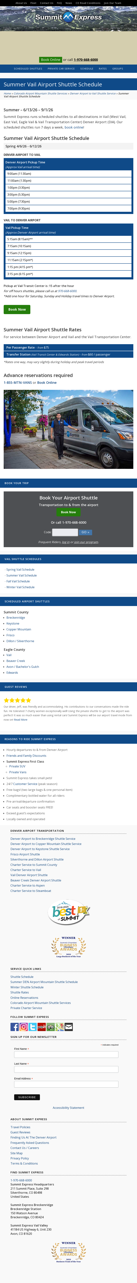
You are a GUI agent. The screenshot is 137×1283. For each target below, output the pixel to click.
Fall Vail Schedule (18, 581)
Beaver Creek (15, 661)
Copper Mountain (18, 629)
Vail (8, 655)
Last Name (21, 1064)
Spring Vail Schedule (20, 570)
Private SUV (17, 766)
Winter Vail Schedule (20, 587)
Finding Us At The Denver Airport (33, 1137)
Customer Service (25, 784)
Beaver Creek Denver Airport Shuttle (35, 880)
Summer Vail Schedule (21, 575)
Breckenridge (15, 618)
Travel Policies (20, 1127)
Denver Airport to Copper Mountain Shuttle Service (45, 844)
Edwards (12, 673)
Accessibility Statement (68, 1108)
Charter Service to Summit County (33, 865)
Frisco (10, 635)
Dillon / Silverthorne (20, 641)
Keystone (12, 623)
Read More (20, 719)
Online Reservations (24, 998)
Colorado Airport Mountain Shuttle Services (40, 93)
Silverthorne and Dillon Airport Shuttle (37, 859)
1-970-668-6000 (86, 59)
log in (66, 542)
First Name (21, 1049)
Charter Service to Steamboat (30, 891)
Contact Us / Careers (24, 1148)
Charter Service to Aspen (27, 885)
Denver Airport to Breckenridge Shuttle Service (42, 839)
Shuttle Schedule (21, 977)
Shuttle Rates (19, 992)
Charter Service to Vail (25, 870)
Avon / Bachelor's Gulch (22, 667)
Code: (47, 532)
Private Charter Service (26, 1008)
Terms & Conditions (24, 1163)
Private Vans (17, 772)
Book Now (17, 309)
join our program (86, 542)
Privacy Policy (19, 1158)
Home (7, 93)
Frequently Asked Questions (29, 1143)
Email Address (23, 1078)
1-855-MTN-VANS (18, 382)
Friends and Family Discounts (26, 756)
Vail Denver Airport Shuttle (29, 875)
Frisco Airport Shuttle (25, 854)
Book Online (50, 59)
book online (74, 127)
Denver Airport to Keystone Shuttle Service (40, 849)
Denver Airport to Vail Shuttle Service (92, 93)
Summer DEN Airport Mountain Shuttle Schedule (44, 982)
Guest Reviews (20, 1132)
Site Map (16, 1153)
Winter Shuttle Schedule (27, 987)
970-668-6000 (67, 291)
